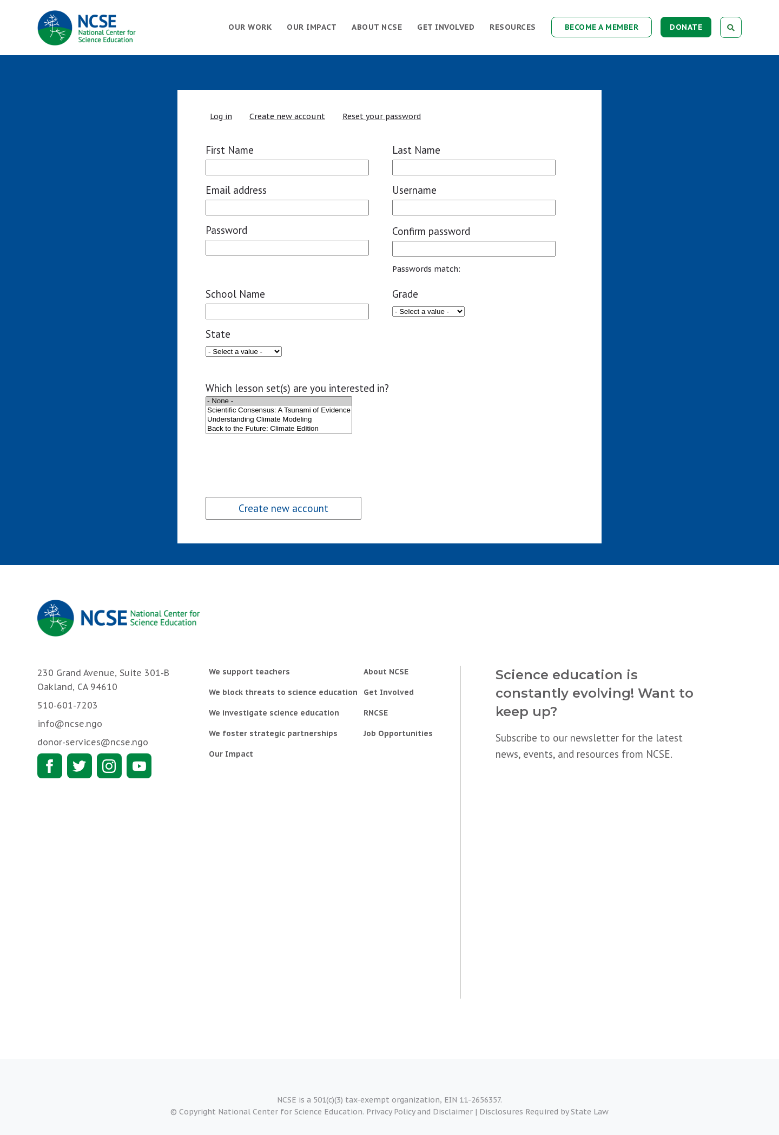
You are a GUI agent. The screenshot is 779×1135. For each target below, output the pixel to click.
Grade (405, 293)
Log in (221, 116)
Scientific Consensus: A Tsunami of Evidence (279, 410)
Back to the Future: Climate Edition (279, 429)
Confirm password (431, 231)
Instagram (109, 765)
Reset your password (381, 116)
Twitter (79, 765)
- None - (279, 401)
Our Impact (311, 27)
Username (414, 189)
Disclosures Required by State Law (544, 1112)
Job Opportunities (398, 733)
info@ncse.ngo (69, 723)
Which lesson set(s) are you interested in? (297, 388)
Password (226, 230)
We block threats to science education (283, 692)
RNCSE (376, 713)
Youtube (139, 765)
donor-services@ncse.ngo (92, 742)
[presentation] (277, 457)
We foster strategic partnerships (273, 733)
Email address (236, 189)
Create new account (287, 116)
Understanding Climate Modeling (279, 419)
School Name (235, 293)
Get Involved (445, 27)
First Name (230, 149)
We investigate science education (274, 713)
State (218, 333)
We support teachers (249, 672)
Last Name (416, 149)
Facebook (49, 765)
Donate (686, 27)
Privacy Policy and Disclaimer (419, 1112)
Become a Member (602, 27)
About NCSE (377, 27)
